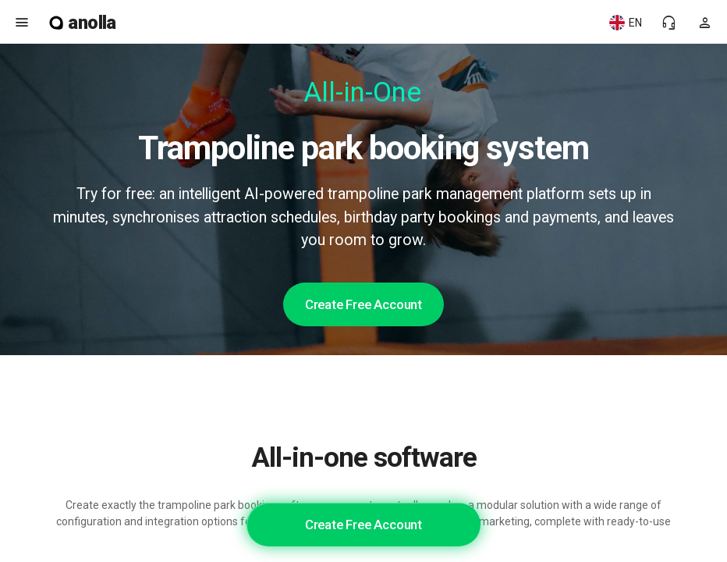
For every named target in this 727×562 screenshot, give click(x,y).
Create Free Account (363, 304)
